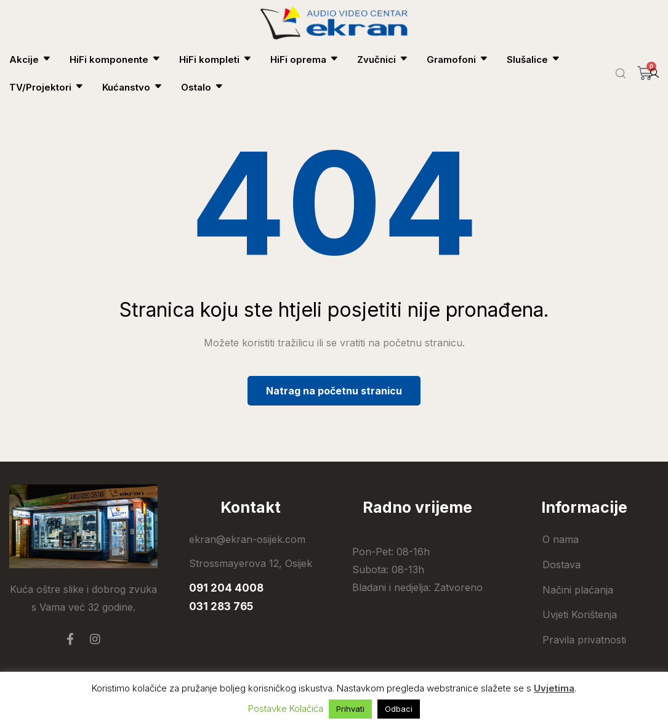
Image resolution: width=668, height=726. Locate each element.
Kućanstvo (132, 87)
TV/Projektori (46, 87)
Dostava (561, 564)
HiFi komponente (115, 59)
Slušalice (533, 59)
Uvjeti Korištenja (579, 614)
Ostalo (202, 87)
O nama (560, 539)
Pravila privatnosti (584, 640)
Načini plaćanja (577, 590)
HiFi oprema (304, 59)
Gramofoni (457, 59)
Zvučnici (382, 59)
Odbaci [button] (398, 709)
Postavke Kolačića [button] (285, 708)
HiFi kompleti (215, 59)
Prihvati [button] (350, 709)
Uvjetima (554, 688)
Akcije (30, 59)
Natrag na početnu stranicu (334, 391)
